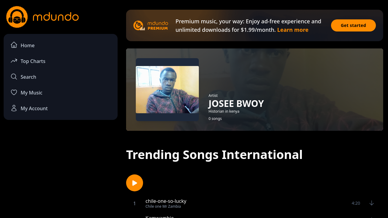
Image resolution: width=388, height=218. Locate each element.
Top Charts (27, 60)
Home (22, 45)
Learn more (292, 29)
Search (23, 76)
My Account (29, 108)
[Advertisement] (61, 174)
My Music (26, 92)
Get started (353, 25)
